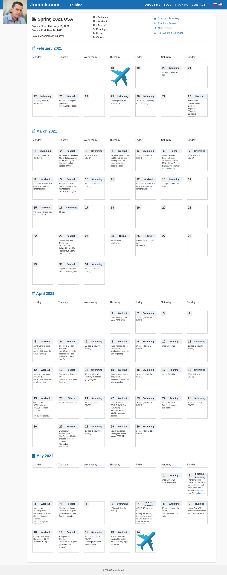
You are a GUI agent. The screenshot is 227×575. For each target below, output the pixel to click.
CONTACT (198, 4)
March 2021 (46, 131)
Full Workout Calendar (168, 33)
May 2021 (44, 456)
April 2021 (45, 293)
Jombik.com (44, 4)
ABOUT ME (152, 4)
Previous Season (165, 23)
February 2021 (49, 48)
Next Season (162, 28)
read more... (171, 168)
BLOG (167, 4)
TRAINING (182, 4)
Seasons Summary (166, 18)
